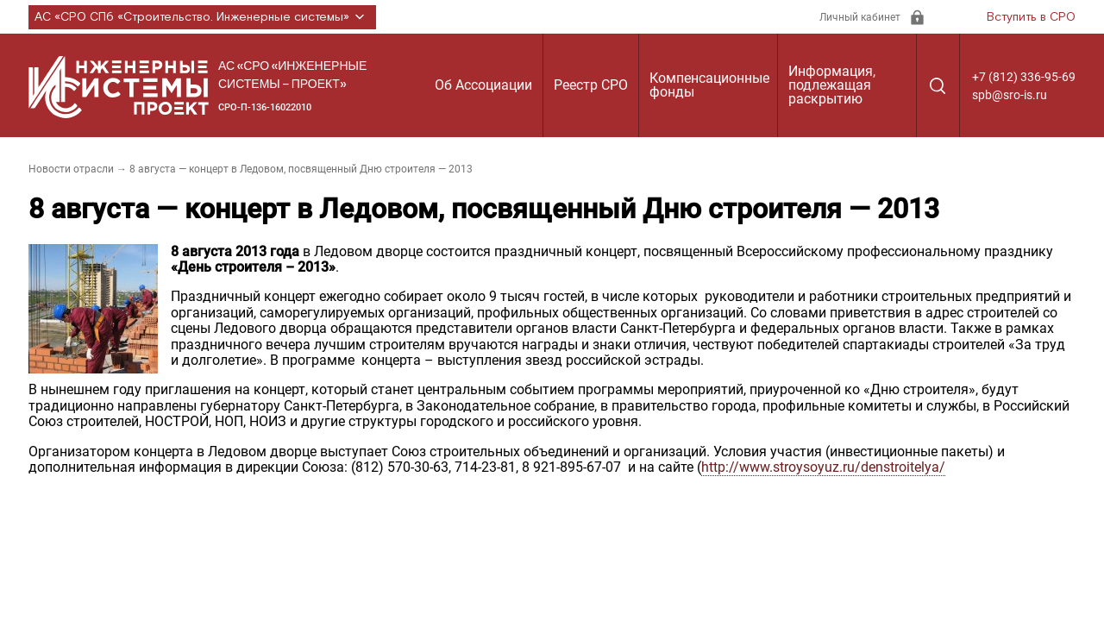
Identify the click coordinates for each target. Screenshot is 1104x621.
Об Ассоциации (483, 85)
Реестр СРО (591, 85)
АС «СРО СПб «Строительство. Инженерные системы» (202, 17)
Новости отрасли (71, 169)
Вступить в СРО (1031, 17)
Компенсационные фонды (709, 85)
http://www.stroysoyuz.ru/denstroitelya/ (823, 467)
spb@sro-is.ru (1009, 95)
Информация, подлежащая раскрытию (831, 85)
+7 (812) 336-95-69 (1024, 77)
